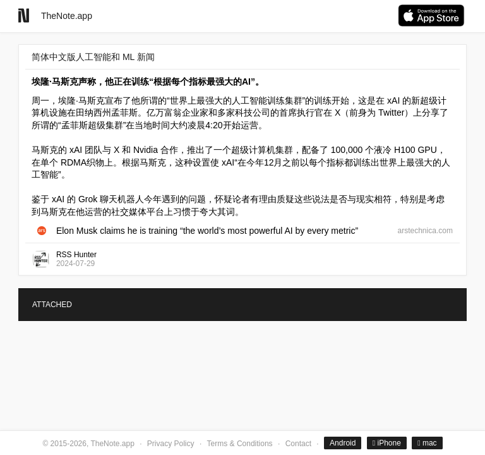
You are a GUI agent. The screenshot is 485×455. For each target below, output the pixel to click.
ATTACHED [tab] (52, 304)
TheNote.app (66, 16)
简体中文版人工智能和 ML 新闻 (93, 57)
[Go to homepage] (24, 15)
